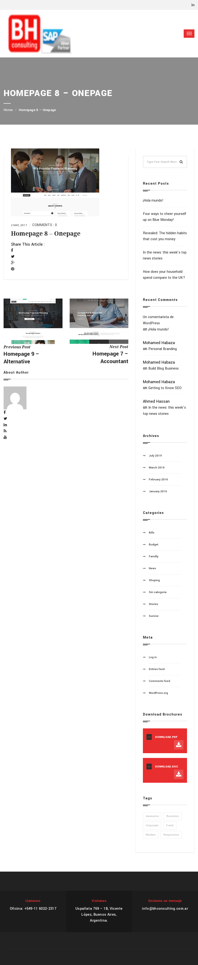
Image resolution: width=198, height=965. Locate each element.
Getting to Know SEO (165, 388)
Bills (151, 533)
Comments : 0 (44, 225)
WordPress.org (158, 693)
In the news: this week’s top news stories (165, 255)
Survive (154, 616)
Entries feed (157, 669)
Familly (153, 556)
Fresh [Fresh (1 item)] (170, 825)
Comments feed (159, 681)
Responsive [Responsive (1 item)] (171, 835)
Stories (153, 604)
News (152, 568)
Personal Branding (162, 348)
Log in (153, 657)
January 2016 (158, 491)
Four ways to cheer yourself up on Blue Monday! (164, 216)
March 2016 (157, 468)
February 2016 (158, 479)
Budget (153, 545)
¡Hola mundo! (153, 200)
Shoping (154, 580)
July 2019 (155, 456)
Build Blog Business (163, 368)
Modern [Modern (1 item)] (151, 835)
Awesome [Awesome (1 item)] (152, 816)
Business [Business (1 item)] (173, 816)
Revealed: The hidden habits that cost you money (165, 236)
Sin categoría (158, 592)
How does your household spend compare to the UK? (164, 274)
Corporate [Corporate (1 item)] (152, 825)
